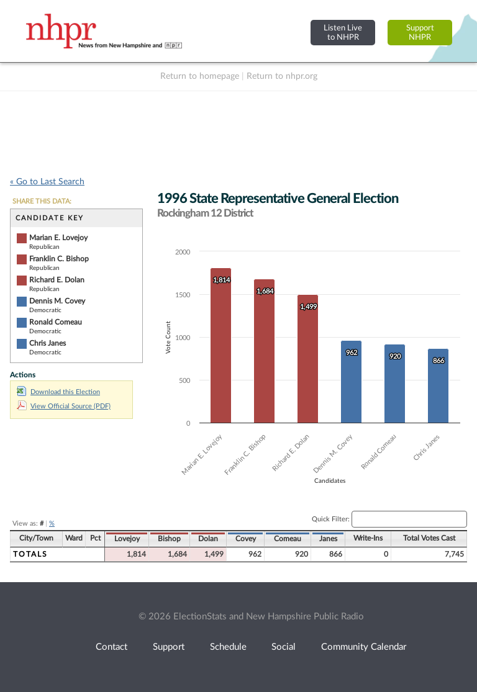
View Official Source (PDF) (64, 406)
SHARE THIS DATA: (41, 201)
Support (168, 647)
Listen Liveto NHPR (343, 32)
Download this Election (58, 392)
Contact (111, 647)
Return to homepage (199, 76)
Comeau (287, 538)
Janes (328, 538)
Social (283, 647)
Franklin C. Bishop (59, 259)
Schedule (228, 647)
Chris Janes (47, 343)
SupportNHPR (420, 32)
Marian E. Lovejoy (58, 237)
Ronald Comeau (55, 322)
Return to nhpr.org (282, 76)
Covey (245, 538)
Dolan (208, 538)
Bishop (169, 538)
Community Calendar (363, 647)
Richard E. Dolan (56, 280)
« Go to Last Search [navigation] (47, 181)
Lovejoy (127, 538)
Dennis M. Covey (57, 301)
